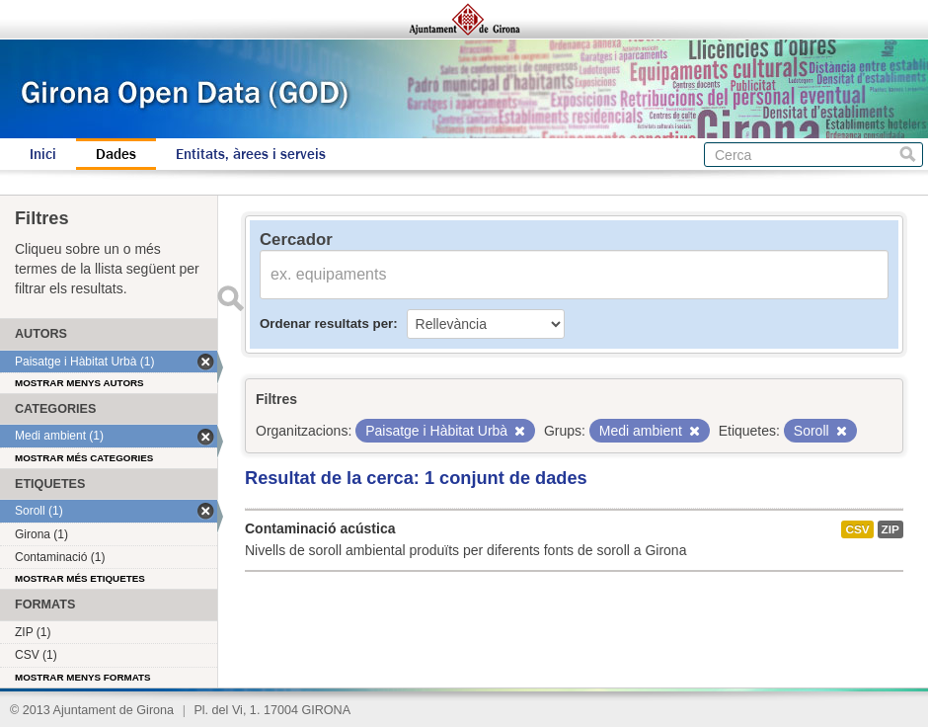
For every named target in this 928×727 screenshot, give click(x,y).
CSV (857, 529)
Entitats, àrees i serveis (251, 154)
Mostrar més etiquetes (80, 578)
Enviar (230, 298)
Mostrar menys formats (83, 677)
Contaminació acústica (320, 528)
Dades (116, 154)
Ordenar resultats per (326, 323)
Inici (43, 154)
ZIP (890, 529)
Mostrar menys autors (79, 382)
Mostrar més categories (84, 457)
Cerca (907, 154)
